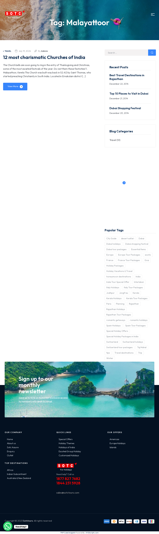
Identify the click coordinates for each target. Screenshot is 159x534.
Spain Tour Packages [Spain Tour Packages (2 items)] (135, 325)
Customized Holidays (69, 455)
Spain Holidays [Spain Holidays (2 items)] (113, 325)
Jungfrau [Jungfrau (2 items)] (123, 292)
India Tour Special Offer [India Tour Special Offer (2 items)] (117, 282)
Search (152, 52)
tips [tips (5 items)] (108, 352)
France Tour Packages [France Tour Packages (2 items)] (129, 260)
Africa (10, 470)
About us (11, 443)
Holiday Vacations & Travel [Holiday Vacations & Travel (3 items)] (119, 271)
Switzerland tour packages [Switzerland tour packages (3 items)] (119, 347)
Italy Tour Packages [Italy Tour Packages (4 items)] (133, 287)
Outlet (10, 455)
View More (13, 92)
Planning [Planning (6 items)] (120, 303)
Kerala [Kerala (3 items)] (136, 292)
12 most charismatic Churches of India (44, 60)
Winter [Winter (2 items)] (109, 358)
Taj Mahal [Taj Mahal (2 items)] (141, 347)
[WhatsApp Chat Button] (7, 526)
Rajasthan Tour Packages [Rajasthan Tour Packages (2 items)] (118, 314)
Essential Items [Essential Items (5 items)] (138, 249)
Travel (7, 51)
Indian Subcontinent (16, 474)
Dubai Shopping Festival (125, 108)
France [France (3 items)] (109, 260)
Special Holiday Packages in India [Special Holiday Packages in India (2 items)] (122, 336)
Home (10, 439)
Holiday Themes (66, 443)
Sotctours (28, 520)
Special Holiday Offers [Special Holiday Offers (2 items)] (117, 331)
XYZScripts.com (92, 533)
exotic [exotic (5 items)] (148, 254)
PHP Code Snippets (68, 533)
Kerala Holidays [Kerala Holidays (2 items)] (114, 298)
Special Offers (65, 439)
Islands (113, 447)
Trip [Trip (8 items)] (140, 352)
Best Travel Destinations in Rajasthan (126, 77)
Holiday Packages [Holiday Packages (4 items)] (115, 265)
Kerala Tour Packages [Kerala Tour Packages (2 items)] (137, 298)
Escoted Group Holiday (70, 451)
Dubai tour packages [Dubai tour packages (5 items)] (116, 249)
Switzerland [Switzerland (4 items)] (112, 341)
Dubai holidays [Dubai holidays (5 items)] (113, 244)
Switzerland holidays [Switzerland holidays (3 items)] (133, 341)
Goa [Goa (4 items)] (147, 260)
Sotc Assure (12, 447)
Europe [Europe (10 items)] (110, 254)
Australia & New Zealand (19, 478)
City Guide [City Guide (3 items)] (111, 238)
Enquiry (11, 451)
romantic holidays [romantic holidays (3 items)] (139, 320)
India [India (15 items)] (138, 276)
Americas (114, 439)
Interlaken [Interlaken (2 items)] (139, 282)
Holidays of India (67, 447)
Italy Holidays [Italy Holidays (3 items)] (112, 287)
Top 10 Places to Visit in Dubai (128, 93)
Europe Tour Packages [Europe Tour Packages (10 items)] (129, 254)
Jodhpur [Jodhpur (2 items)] (110, 292)
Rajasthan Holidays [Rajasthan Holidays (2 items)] (115, 309)
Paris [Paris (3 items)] (108, 303)
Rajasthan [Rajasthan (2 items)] (134, 303)
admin (44, 51)
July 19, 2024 (25, 51)
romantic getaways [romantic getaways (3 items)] (115, 320)
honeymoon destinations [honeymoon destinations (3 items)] (118, 276)
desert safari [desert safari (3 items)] (127, 238)
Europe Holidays (117, 443)
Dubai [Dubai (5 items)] (141, 238)
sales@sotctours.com (67, 492)
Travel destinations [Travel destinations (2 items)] (124, 352)
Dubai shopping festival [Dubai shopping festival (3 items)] (136, 244)
